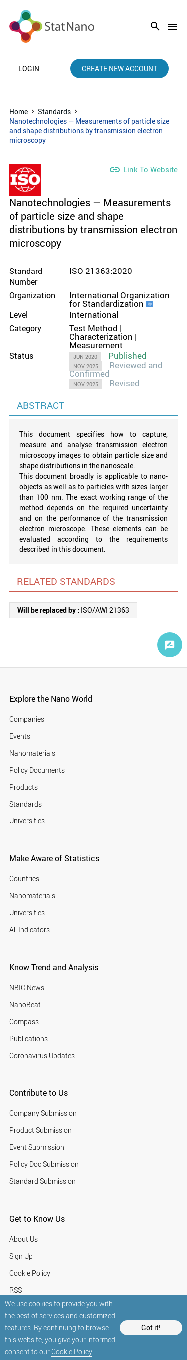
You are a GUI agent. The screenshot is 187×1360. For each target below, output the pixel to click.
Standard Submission (42, 1181)
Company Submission (43, 1113)
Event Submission (36, 1147)
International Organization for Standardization (119, 299)
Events (19, 736)
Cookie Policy (71, 1351)
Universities (27, 820)
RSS (15, 1290)
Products (23, 787)
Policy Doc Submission (44, 1164)
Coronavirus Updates (42, 1055)
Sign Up (21, 1256)
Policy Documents (37, 770)
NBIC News (26, 987)
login (28, 68)
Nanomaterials (32, 753)
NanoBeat (25, 1004)
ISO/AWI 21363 (73, 610)
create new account (119, 68)
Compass (24, 1021)
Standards (54, 111)
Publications (28, 1038)
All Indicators (29, 929)
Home (18, 111)
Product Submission (40, 1130)
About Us (23, 1239)
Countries (24, 878)
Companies (26, 719)
